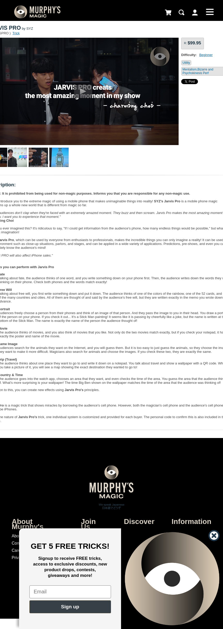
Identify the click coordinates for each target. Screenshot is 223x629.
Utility (186, 63)
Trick (16, 33)
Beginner (206, 55)
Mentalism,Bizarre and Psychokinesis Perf (197, 71)
